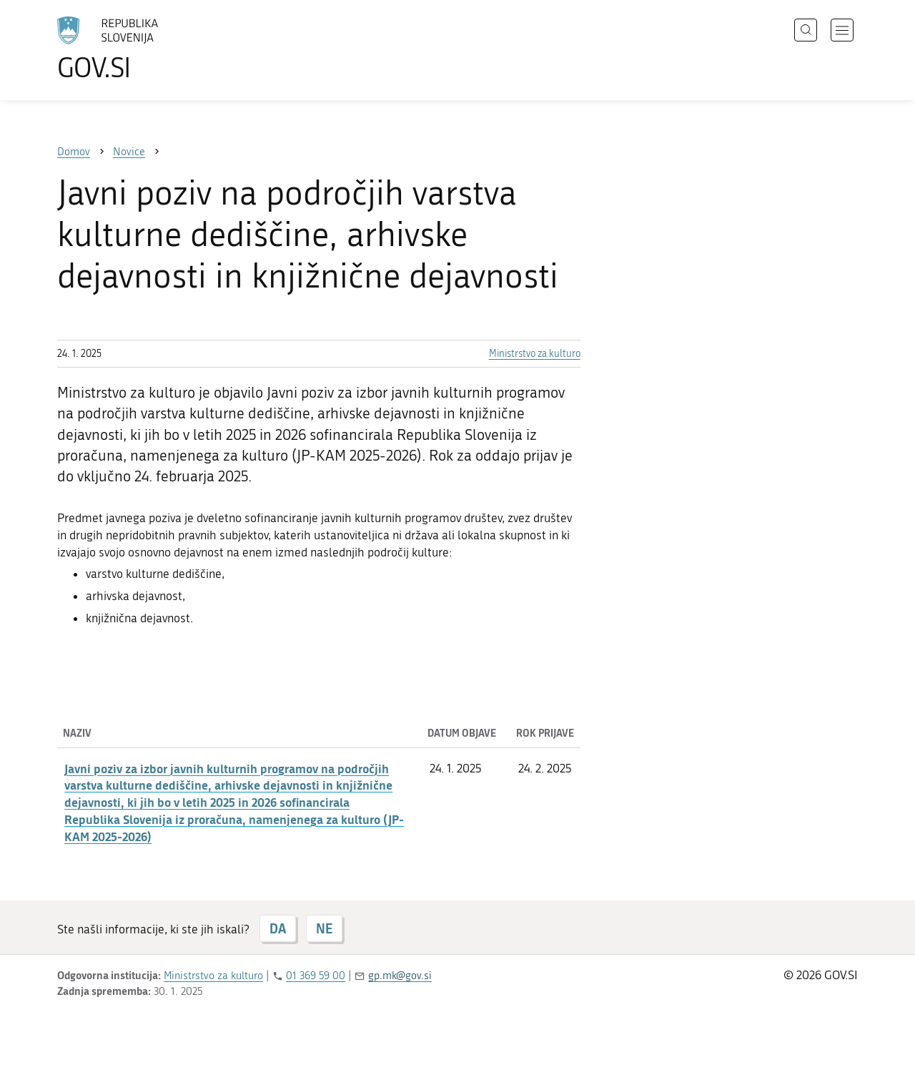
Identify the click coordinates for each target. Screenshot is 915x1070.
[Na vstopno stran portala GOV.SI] (147, 48)
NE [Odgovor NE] (324, 928)
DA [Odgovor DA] (277, 928)
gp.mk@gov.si (400, 975)
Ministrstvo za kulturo (534, 354)
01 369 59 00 (315, 975)
